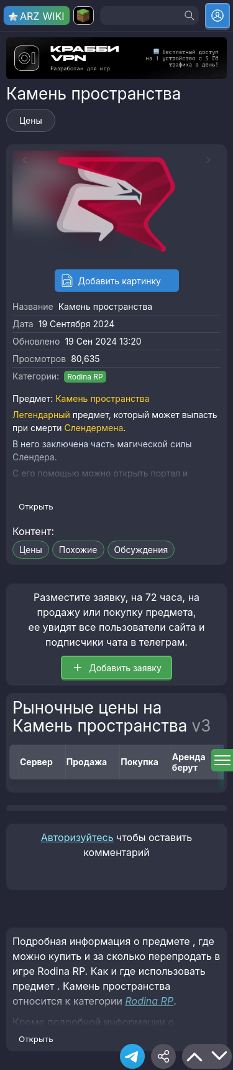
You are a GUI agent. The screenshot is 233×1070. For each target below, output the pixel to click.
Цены (30, 120)
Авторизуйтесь (77, 837)
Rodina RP (85, 376)
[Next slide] (211, 160)
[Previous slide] (21, 160)
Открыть (36, 506)
